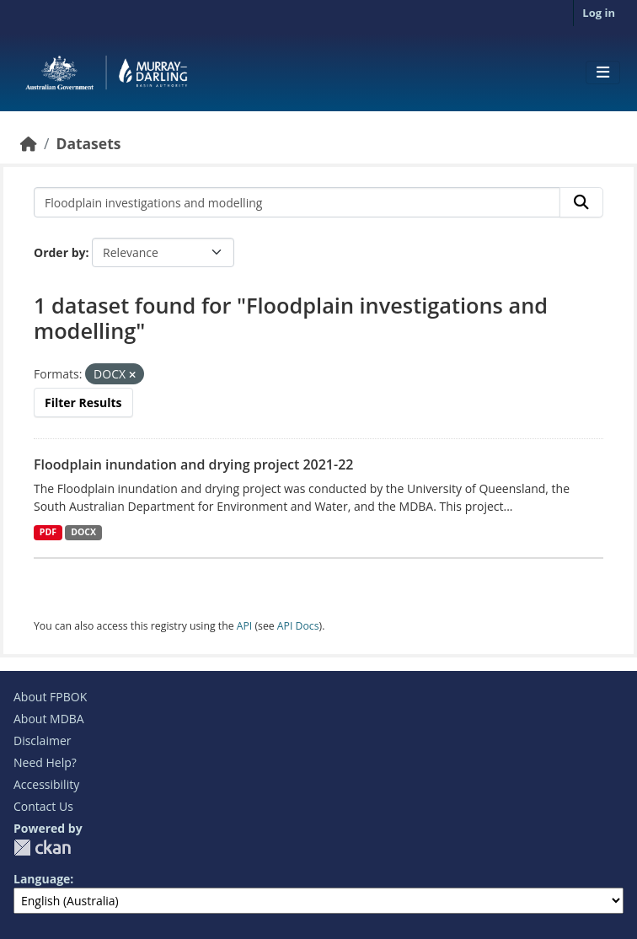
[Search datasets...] (297, 202)
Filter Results (83, 402)
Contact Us (43, 806)
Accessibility (46, 784)
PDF (48, 532)
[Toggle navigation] (603, 72)
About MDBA (48, 719)
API (245, 626)
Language (41, 879)
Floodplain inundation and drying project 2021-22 (193, 464)
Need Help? (45, 762)
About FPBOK (50, 697)
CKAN (42, 847)
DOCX (83, 532)
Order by (59, 252)
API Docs (298, 626)
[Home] (28, 143)
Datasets (88, 143)
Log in (598, 12)
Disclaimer (42, 740)
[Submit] (581, 202)
